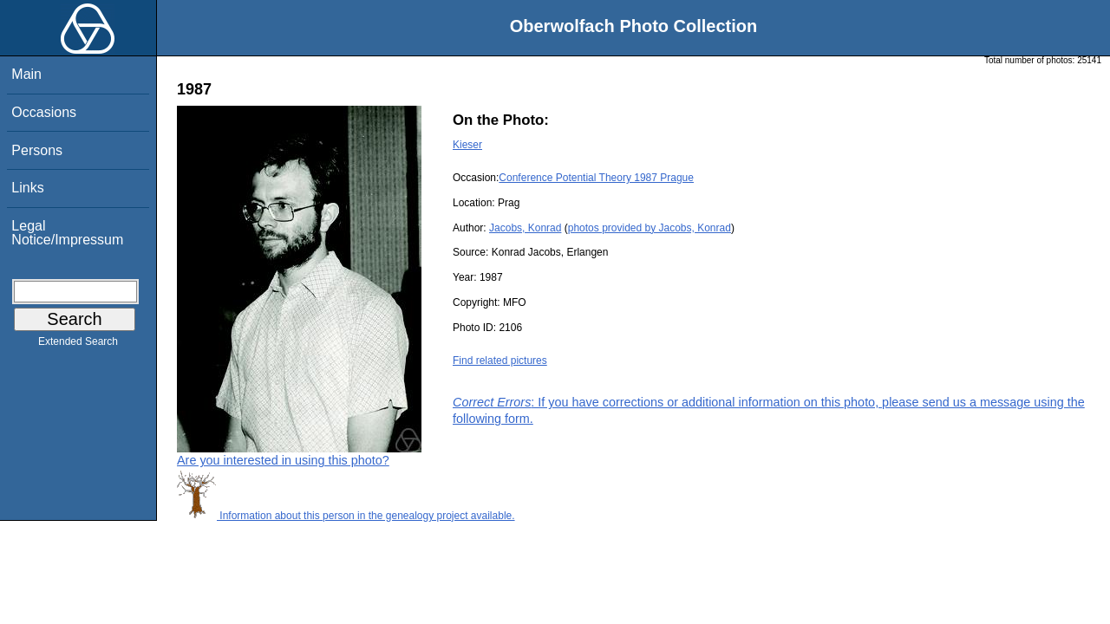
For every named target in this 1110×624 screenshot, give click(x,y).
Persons (36, 150)
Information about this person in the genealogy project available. (346, 516)
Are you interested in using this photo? (283, 460)
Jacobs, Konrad (525, 228)
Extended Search (78, 345)
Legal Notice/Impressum (67, 232)
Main (26, 74)
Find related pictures (500, 360)
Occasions (43, 112)
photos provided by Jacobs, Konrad (649, 228)
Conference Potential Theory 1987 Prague (596, 178)
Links (27, 187)
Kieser (467, 145)
